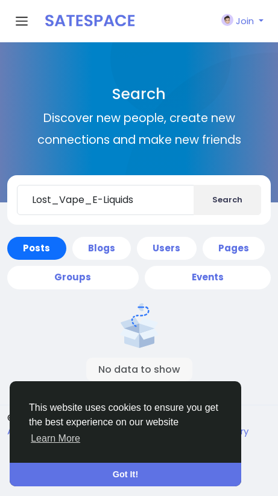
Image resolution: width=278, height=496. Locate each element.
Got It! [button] (125, 474)
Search (227, 199)
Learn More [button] (55, 438)
